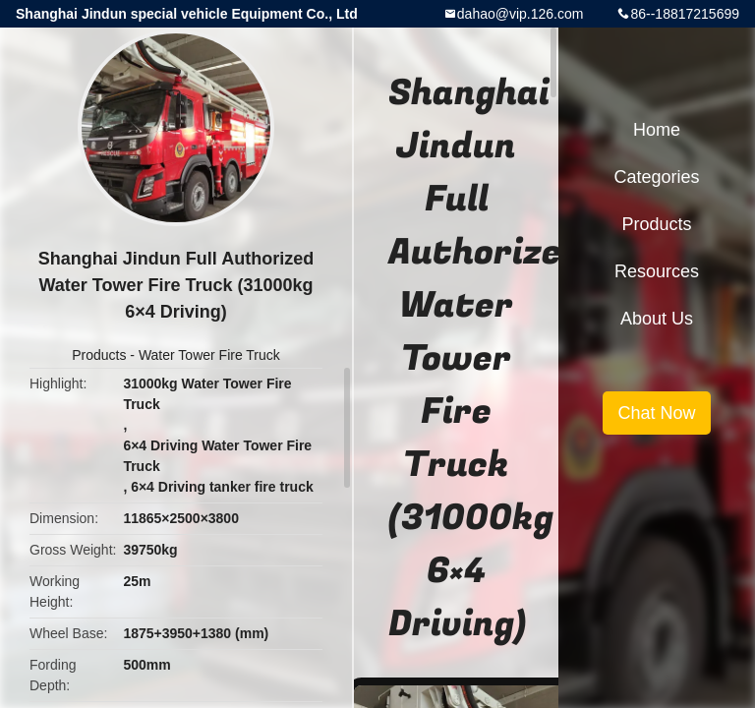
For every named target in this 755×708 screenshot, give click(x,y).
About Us (656, 318)
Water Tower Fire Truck (209, 355)
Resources (656, 271)
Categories (656, 177)
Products (99, 355)
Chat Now (656, 413)
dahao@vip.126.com (520, 14)
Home (656, 130)
